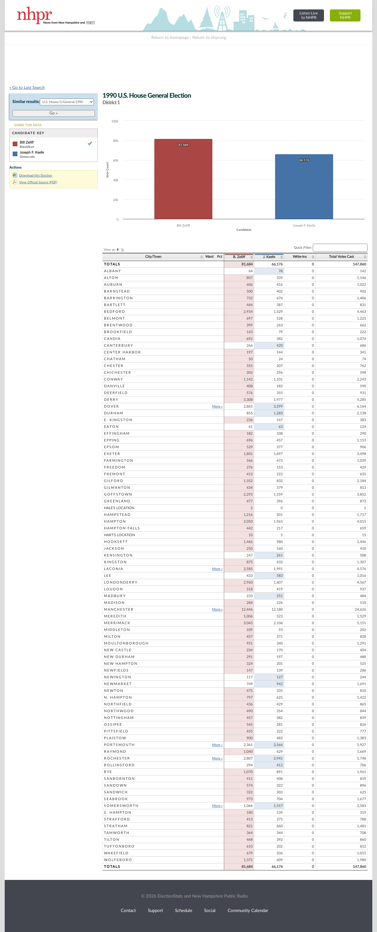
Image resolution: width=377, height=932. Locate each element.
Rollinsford (119, 765)
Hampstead (117, 514)
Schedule (183, 910)
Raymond (115, 751)
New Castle (118, 650)
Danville (114, 386)
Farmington (118, 460)
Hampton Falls (122, 528)
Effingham (117, 433)
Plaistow (115, 738)
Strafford (117, 819)
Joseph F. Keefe (32, 152)
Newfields (116, 670)
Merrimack (117, 623)
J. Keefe (269, 257)
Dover (111, 406)
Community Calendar (248, 910)
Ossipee (113, 724)
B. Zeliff (239, 257)
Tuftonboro (119, 846)
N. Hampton (118, 697)
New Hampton (121, 663)
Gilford (113, 481)
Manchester (119, 609)
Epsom (111, 447)
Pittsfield (116, 731)
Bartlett (115, 305)
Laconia (113, 569)
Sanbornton (119, 778)
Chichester (117, 372)
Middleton (117, 630)
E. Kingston (118, 420)
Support (155, 910)
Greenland (117, 501)
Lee (108, 575)
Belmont (114, 318)
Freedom (114, 467)
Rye (108, 772)
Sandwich (116, 792)
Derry (111, 399)
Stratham (116, 826)
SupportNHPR (345, 15)
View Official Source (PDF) (35, 182)
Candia (112, 338)
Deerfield (116, 393)
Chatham (115, 359)
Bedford (114, 311)
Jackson (114, 548)
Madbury (115, 596)
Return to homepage (170, 38)
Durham (113, 413)
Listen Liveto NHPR (309, 15)
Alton (111, 278)
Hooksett (116, 542)
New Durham (119, 657)
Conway (113, 379)
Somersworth (121, 806)
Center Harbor (122, 352)
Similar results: (26, 102)
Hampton (115, 521)
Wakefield (116, 853)
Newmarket (118, 684)
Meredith (115, 616)
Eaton (111, 426)
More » (217, 406)
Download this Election (32, 175)
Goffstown (118, 494)
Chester (114, 366)
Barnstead (117, 291)
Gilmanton (117, 487)
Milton (112, 636)
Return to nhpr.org (209, 38)
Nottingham (119, 718)
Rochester (117, 758)
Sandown (115, 785)
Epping (112, 440)
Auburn (113, 284)
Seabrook (116, 799)
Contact (128, 910)
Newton (113, 690)
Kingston (115, 562)
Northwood (119, 711)
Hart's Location (119, 535)
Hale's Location (119, 508)
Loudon (113, 589)
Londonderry (121, 582)
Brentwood (118, 325)
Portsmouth (119, 745)
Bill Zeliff (27, 142)
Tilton (112, 839)
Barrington (118, 298)
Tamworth (117, 833)
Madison (114, 602)
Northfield (118, 704)
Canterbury (118, 345)
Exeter (112, 454)
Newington (117, 677)
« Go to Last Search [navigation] (27, 88)
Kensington (118, 555)
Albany (112, 271)
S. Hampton (118, 812)
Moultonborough (126, 643)
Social (210, 910)
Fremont (114, 474)
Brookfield (118, 332)
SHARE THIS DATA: (28, 125)
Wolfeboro (118, 860)
